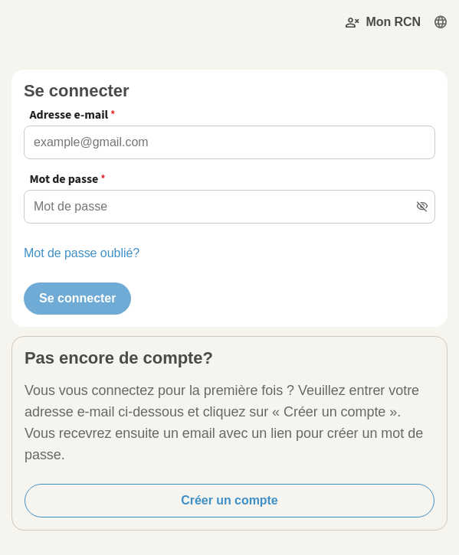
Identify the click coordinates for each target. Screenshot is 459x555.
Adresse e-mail (68, 114)
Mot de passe (63, 179)
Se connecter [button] (77, 298)
